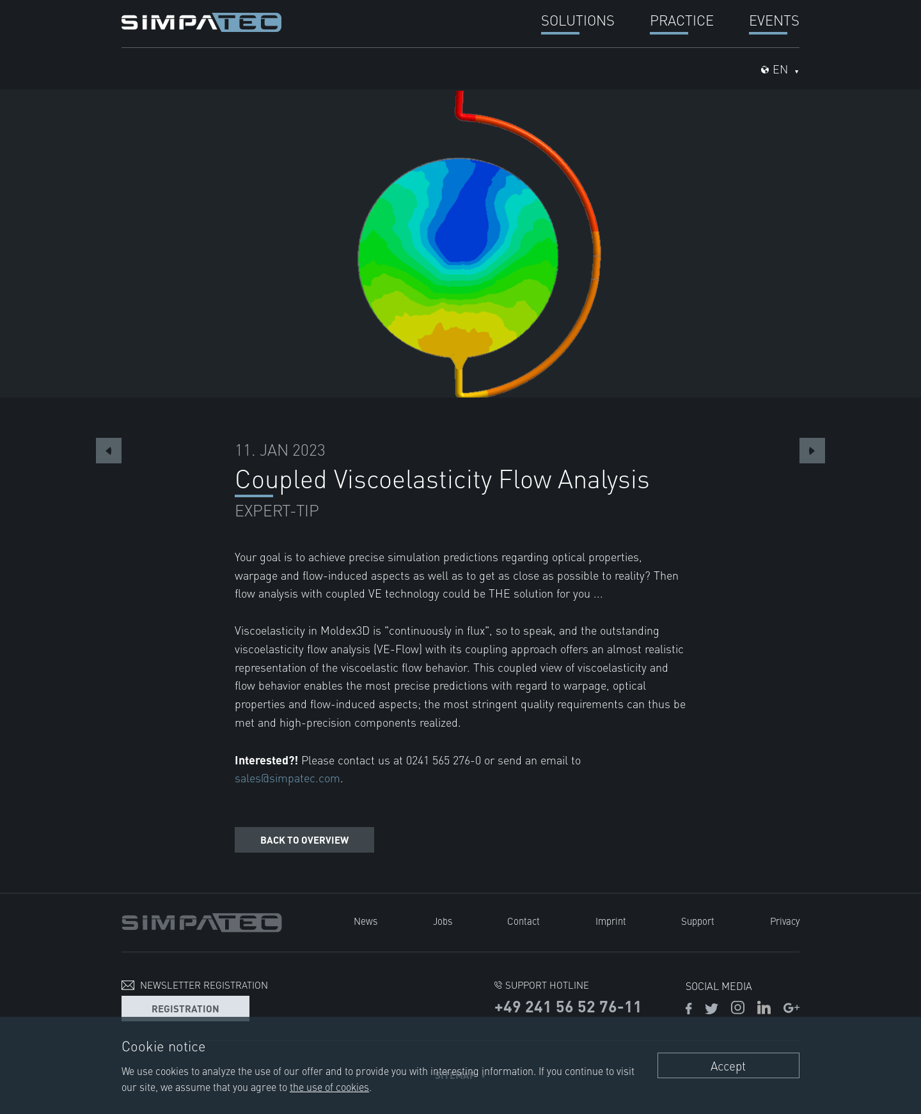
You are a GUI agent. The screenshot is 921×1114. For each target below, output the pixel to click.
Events (774, 19)
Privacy (784, 920)
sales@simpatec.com (287, 777)
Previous (109, 450)
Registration (185, 1008)
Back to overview (304, 839)
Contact (523, 920)
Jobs (442, 920)
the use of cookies (329, 1086)
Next (812, 450)
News (365, 920)
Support (697, 920)
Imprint (610, 920)
